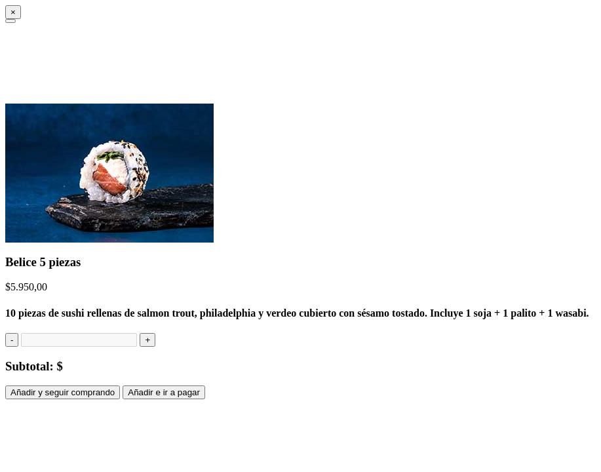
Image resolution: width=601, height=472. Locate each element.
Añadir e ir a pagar (164, 392)
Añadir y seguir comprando (62, 392)
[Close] (13, 12)
